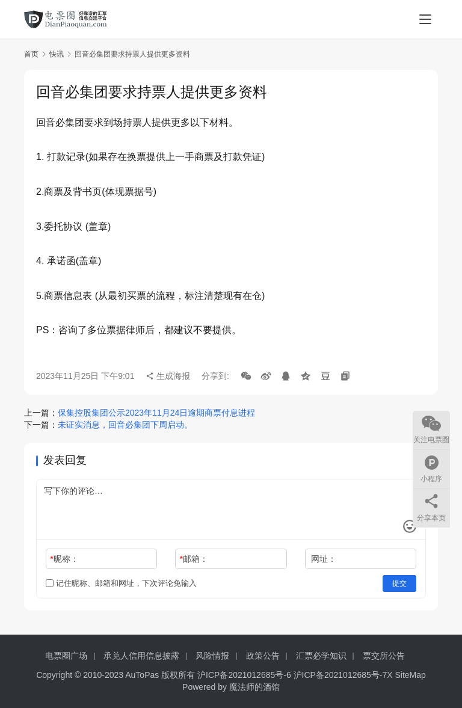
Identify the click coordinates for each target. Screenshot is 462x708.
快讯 (56, 54)
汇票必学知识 (321, 655)
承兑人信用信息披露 (141, 655)
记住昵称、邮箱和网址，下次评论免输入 (121, 583)
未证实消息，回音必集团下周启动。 (125, 424)
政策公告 (263, 655)
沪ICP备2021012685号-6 (244, 675)
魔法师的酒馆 (254, 687)
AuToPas (142, 675)
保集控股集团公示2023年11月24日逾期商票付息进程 (156, 412)
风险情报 (212, 655)
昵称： (64, 559)
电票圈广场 (66, 655)
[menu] (425, 19)
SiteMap (410, 675)
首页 (31, 54)
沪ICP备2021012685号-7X (343, 675)
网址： (323, 559)
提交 (399, 583)
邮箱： (194, 559)
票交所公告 (384, 655)
